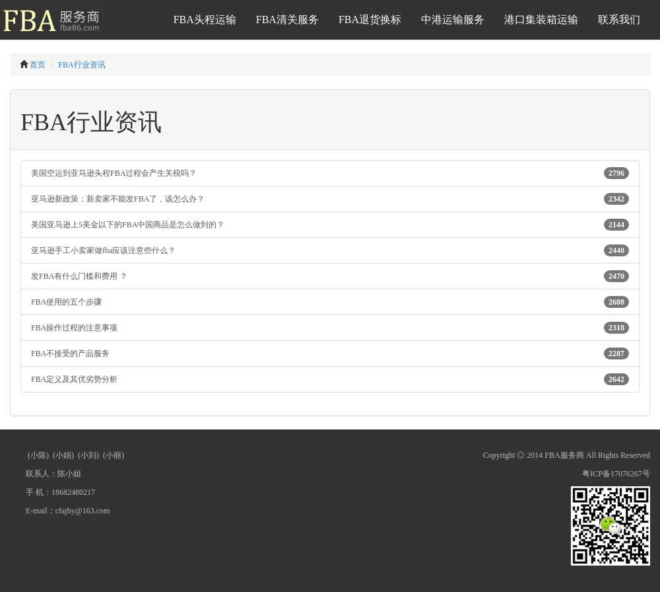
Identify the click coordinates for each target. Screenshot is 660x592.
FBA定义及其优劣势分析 (330, 379)
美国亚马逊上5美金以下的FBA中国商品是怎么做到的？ (330, 225)
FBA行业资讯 (81, 64)
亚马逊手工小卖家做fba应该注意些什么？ (330, 250)
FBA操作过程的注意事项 (330, 328)
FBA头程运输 (205, 19)
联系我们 (619, 19)
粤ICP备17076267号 (616, 473)
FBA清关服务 (287, 19)
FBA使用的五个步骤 (330, 302)
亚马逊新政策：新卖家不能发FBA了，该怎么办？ (330, 199)
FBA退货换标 (370, 19)
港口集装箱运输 (541, 19)
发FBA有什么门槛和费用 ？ (330, 276)
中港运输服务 (452, 19)
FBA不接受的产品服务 (330, 353)
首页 (38, 64)
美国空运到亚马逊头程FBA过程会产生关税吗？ (330, 173)
